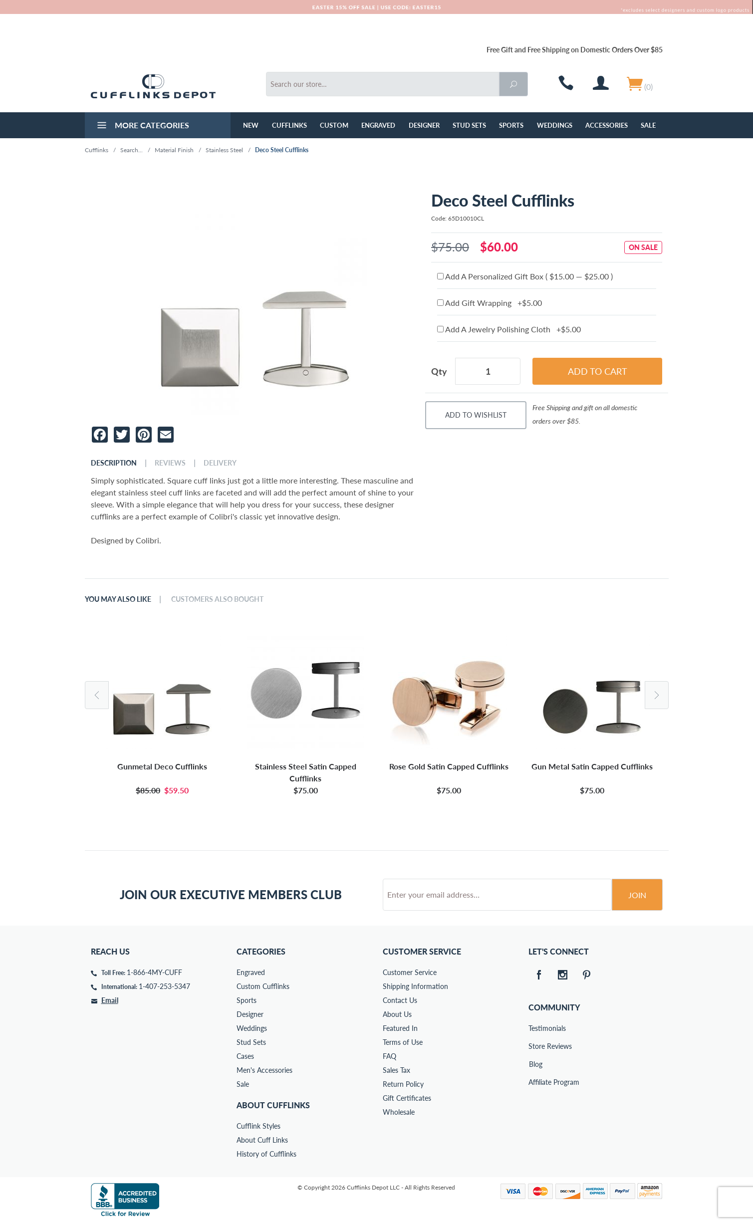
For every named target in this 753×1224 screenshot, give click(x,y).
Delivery (220, 463)
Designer (424, 125)
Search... (131, 150)
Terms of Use (403, 1042)
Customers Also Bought (217, 599)
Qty (439, 371)
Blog (535, 1064)
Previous (97, 695)
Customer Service (410, 972)
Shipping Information (415, 986)
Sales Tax (396, 1070)
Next (657, 695)
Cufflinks (289, 125)
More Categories (142, 126)
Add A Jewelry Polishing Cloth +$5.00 (509, 329)
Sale (648, 125)
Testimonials (535, 1028)
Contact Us (400, 1000)
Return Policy (403, 1084)
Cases (245, 1056)
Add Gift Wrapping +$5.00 (489, 302)
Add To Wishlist (475, 415)
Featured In (400, 1028)
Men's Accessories (264, 1070)
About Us (397, 1014)
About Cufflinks (273, 1105)
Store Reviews (535, 1046)
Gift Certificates (407, 1098)
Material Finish (174, 150)
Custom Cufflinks (263, 986)
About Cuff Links (262, 1140)
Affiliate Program (535, 1082)
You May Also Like (118, 599)
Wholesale (399, 1112)
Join (637, 895)
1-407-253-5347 (164, 986)
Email (109, 1000)
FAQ (389, 1056)
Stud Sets (469, 125)
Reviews (170, 463)
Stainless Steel (224, 150)
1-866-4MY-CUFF (154, 972)
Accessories (606, 125)
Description (114, 463)
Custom (334, 125)
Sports (511, 125)
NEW (250, 125)
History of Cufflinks (266, 1154)
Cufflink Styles (258, 1126)
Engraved (378, 125)
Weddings (554, 125)
